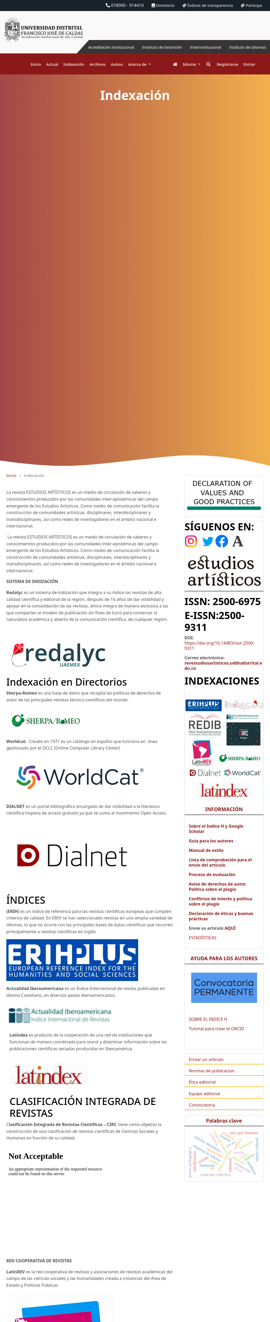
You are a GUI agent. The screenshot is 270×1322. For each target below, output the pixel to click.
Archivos (98, 64)
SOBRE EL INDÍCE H (208, 1026)
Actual (52, 64)
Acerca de (138, 64)
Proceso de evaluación (212, 882)
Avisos (117, 64)
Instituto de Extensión (154, 47)
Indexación (74, 64)
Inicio (36, 64)
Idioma (190, 64)
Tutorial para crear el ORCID (216, 1036)
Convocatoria (202, 1112)
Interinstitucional (201, 47)
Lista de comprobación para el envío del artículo (220, 869)
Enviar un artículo (206, 1067)
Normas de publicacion (211, 1078)
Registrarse (227, 64)
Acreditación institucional (100, 47)
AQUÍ (229, 935)
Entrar (249, 64)
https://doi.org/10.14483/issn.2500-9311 (219, 653)
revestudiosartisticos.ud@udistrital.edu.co (223, 672)
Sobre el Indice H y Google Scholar (216, 836)
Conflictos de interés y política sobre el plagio (220, 908)
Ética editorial (202, 1089)
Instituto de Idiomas (246, 47)
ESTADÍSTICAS (202, 945)
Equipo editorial (204, 1101)
